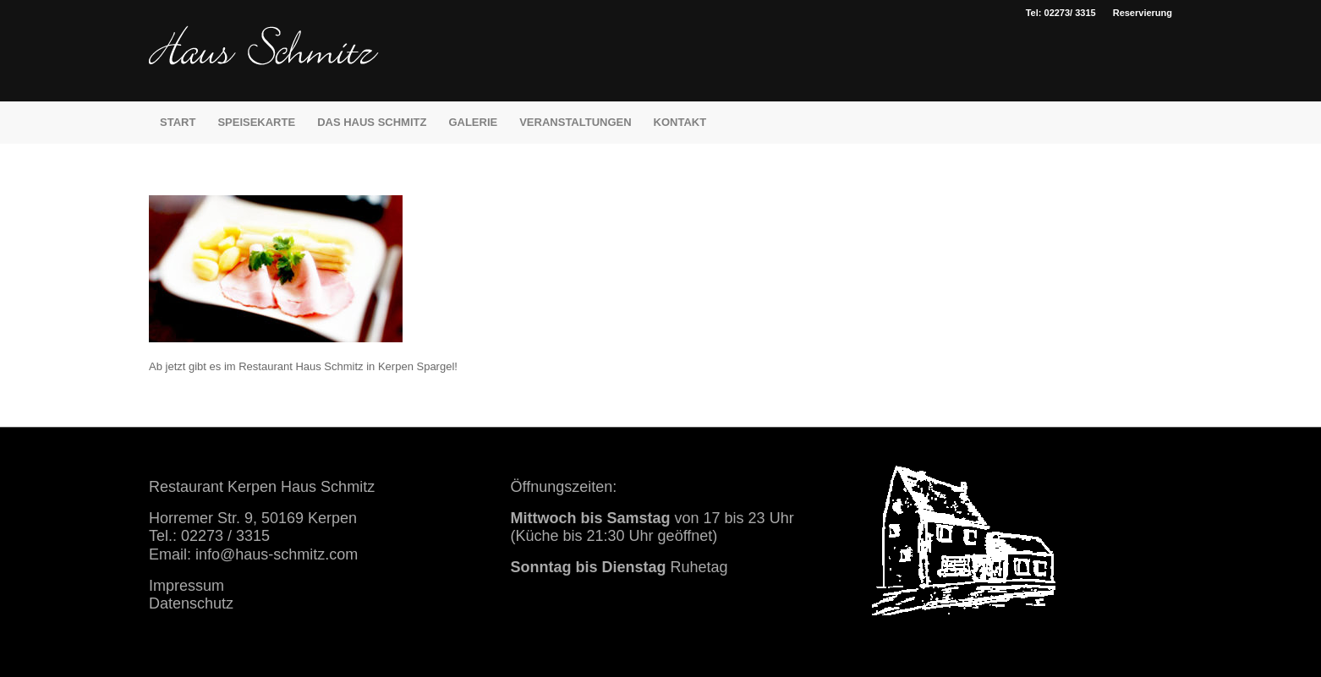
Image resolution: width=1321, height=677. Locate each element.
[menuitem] (1138, 12)
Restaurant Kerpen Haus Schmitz (262, 486)
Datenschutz (191, 603)
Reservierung (1142, 13)
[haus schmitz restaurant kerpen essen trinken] (264, 63)
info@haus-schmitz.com (276, 554)
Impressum (186, 585)
